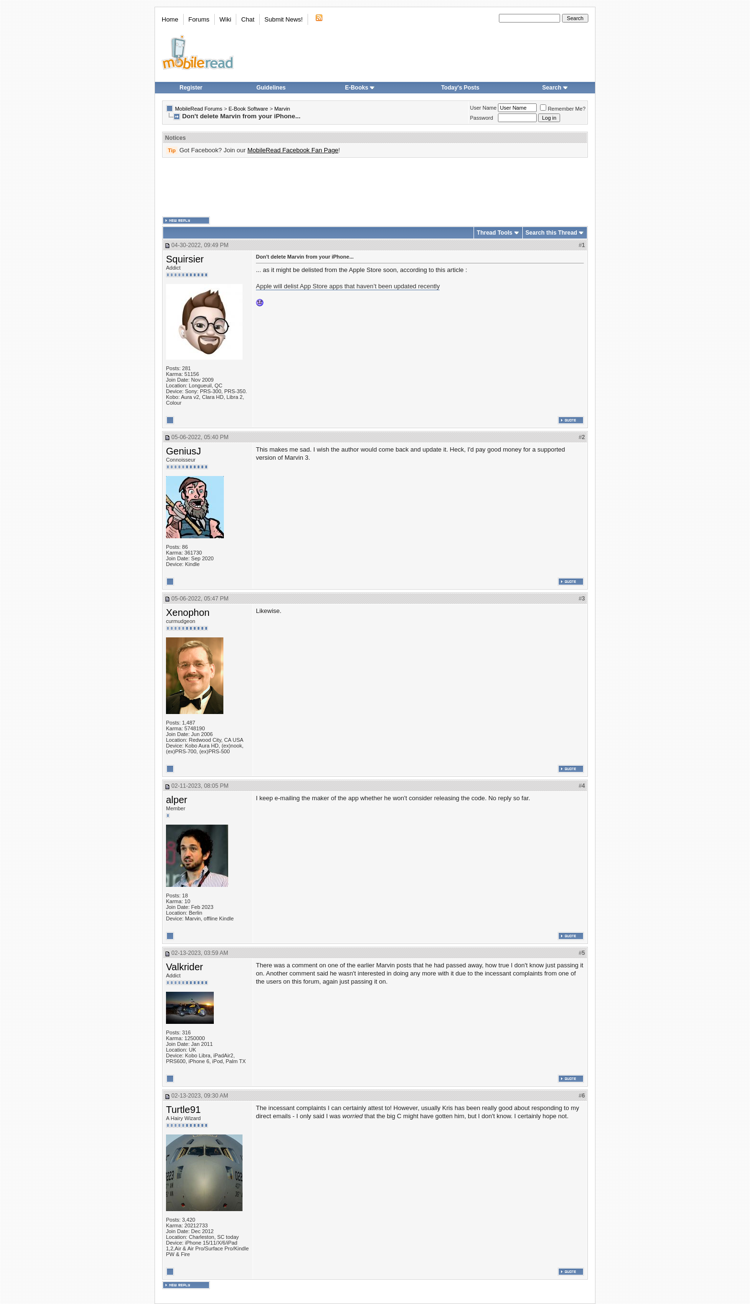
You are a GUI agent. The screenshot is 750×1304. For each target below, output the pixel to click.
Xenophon (188, 612)
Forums (199, 19)
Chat (247, 19)
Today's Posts (460, 87)
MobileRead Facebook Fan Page (292, 150)
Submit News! (284, 19)
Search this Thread (551, 232)
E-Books (360, 87)
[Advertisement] (375, 187)
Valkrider (184, 967)
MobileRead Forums (198, 109)
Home (170, 19)
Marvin (282, 109)
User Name (483, 108)
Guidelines (271, 87)
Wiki (226, 19)
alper (176, 799)
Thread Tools (494, 232)
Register (190, 87)
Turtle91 (183, 1109)
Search (555, 87)
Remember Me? (562, 109)
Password (481, 118)
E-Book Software (248, 109)
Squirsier (185, 259)
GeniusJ (183, 451)
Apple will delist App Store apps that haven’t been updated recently (348, 286)
